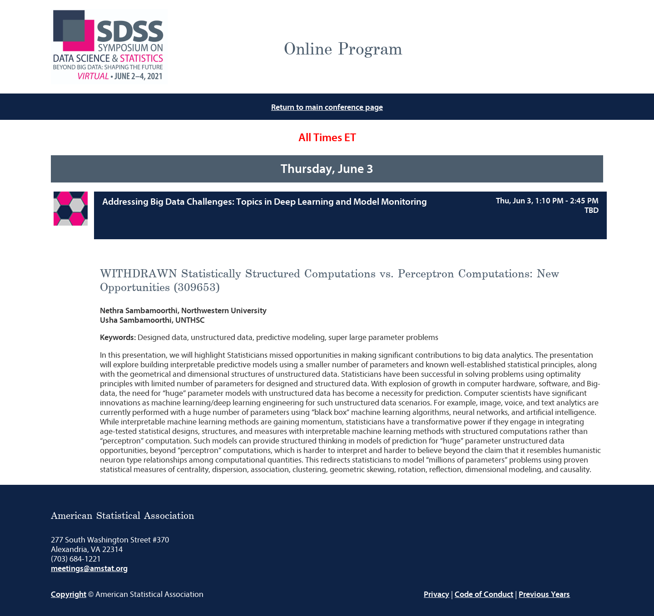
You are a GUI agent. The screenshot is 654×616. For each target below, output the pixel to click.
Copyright (68, 594)
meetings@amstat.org (89, 568)
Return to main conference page (327, 107)
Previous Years (544, 594)
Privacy (436, 594)
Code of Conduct (484, 594)
